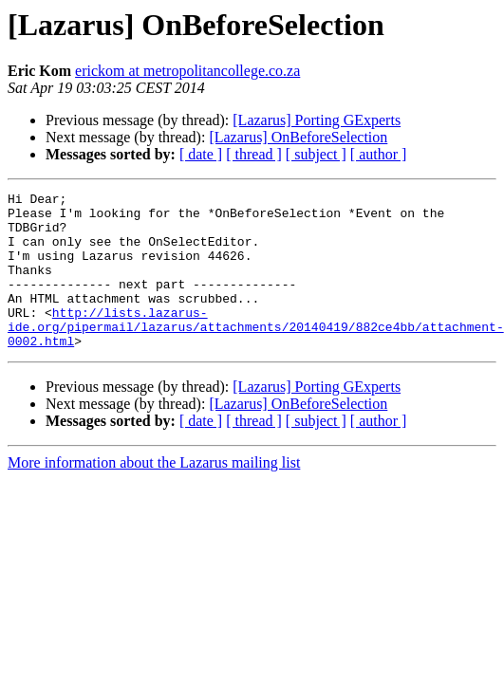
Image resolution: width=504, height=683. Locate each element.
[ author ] (378, 154)
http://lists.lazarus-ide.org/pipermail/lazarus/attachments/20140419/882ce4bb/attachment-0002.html (256, 354)
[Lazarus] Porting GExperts (317, 120)
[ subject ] (316, 154)
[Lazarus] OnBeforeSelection (298, 137)
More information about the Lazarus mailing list (154, 494)
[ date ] (200, 154)
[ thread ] (254, 154)
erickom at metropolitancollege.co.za (187, 71)
